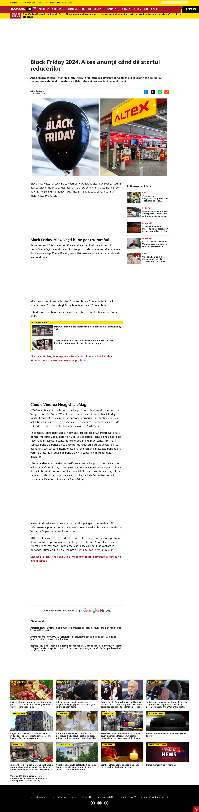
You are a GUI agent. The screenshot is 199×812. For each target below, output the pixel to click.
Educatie (99, 9)
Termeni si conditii (57, 797)
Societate (58, 9)
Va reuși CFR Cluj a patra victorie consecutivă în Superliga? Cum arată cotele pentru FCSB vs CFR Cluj (28, 778)
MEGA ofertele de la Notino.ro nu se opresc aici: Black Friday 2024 (87, 328)
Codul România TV (127, 797)
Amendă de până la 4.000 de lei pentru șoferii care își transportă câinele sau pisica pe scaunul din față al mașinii (155, 213)
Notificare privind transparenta (154, 797)
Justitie (86, 9)
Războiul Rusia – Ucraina (61, 3)
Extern (137, 9)
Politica (44, 9)
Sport (155, 9)
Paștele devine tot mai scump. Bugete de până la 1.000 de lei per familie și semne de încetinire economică (31, 704)
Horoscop (42, 3)
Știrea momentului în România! (161, 765)
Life (146, 9)
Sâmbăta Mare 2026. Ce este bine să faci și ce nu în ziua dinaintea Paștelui (122, 766)
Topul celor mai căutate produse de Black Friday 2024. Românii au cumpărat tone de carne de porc (84, 341)
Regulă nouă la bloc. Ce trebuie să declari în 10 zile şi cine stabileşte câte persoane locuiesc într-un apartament (30, 735)
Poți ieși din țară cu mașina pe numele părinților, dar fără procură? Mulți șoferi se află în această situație (75, 629)
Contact (74, 797)
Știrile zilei (15, 3)
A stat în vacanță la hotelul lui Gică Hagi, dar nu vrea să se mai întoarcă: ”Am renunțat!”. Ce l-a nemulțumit (76, 767)
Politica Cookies (37, 797)
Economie (73, 9)
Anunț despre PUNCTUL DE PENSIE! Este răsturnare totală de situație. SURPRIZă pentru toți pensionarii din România (73, 638)
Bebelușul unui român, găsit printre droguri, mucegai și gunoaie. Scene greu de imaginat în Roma (75, 704)
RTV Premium (29, 3)
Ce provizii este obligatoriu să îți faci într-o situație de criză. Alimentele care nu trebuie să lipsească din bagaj (155, 198)
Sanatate (113, 9)
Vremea (125, 9)
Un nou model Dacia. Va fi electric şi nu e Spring (166, 734)
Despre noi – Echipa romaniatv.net (98, 797)
